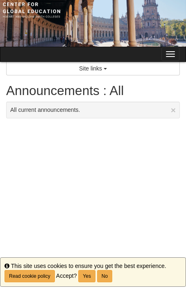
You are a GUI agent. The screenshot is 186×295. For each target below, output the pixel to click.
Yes (87, 276)
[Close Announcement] (173, 110)
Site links (93, 68)
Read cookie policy (29, 276)
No (105, 276)
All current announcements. (93, 110)
